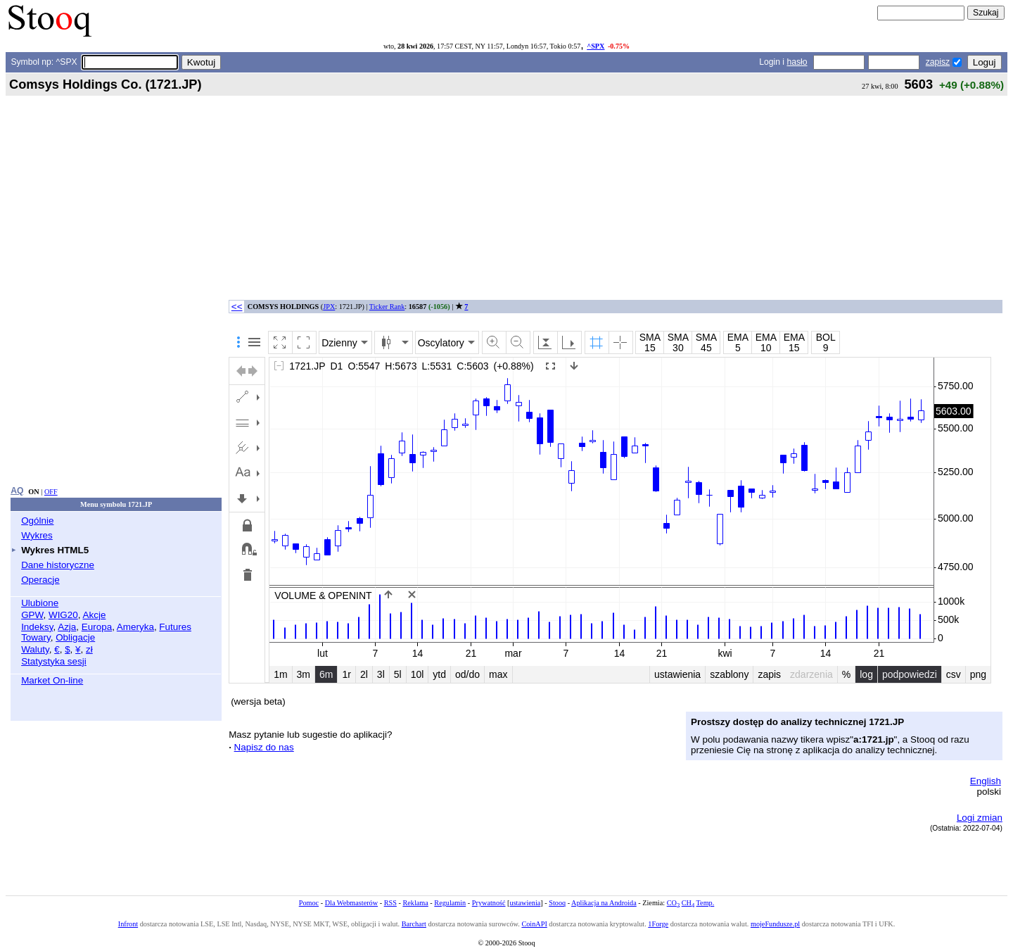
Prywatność (489, 903)
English (985, 781)
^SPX (595, 46)
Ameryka (135, 627)
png (978, 674)
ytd (439, 674)
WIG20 (63, 615)
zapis (769, 674)
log (866, 674)
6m (326, 674)
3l (381, 674)
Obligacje (75, 637)
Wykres (37, 535)
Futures (175, 627)
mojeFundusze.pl (775, 924)
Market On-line (52, 680)
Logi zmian (979, 817)
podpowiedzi (909, 674)
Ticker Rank (387, 306)
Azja (67, 627)
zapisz (938, 62)
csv (953, 674)
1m (280, 674)
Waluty (35, 649)
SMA (650, 337)
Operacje (40, 579)
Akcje (94, 615)
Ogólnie (37, 520)
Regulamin (450, 903)
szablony (729, 674)
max (498, 674)
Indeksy (37, 627)
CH (688, 903)
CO (673, 903)
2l (364, 674)
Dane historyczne (57, 565)
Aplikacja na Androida (604, 903)
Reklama (415, 903)
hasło (796, 62)
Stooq (557, 903)
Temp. (705, 903)
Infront (128, 924)
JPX (329, 306)
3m (303, 674)
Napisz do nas (264, 747)
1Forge (658, 924)
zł (89, 649)
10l (417, 674)
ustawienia (677, 674)
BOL (826, 337)
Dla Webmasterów (351, 903)
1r (346, 674)
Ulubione (39, 603)
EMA (737, 337)
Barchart (414, 924)
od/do (467, 674)
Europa (97, 627)
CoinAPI (534, 924)
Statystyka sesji (54, 661)
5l (398, 674)
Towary (36, 637)
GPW (32, 615)
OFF (51, 492)
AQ (17, 491)
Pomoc (309, 903)
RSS (390, 903)
